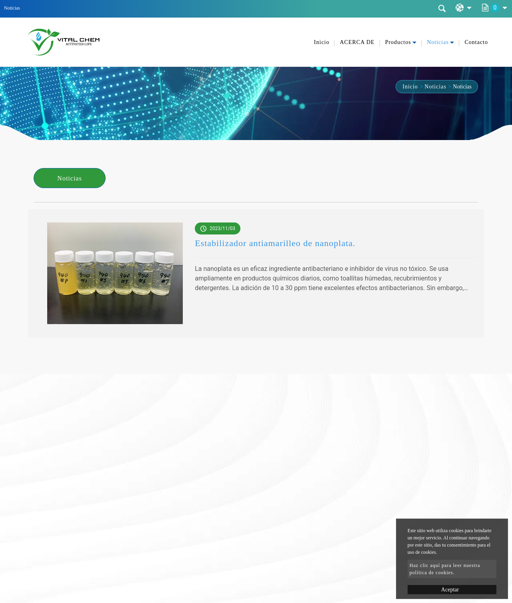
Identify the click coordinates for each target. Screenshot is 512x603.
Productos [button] (398, 42)
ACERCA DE (357, 42)
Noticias (435, 87)
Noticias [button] (438, 42)
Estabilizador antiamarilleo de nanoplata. (275, 243)
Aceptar (450, 590)
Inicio (322, 42)
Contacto (476, 42)
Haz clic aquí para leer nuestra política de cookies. (445, 569)
